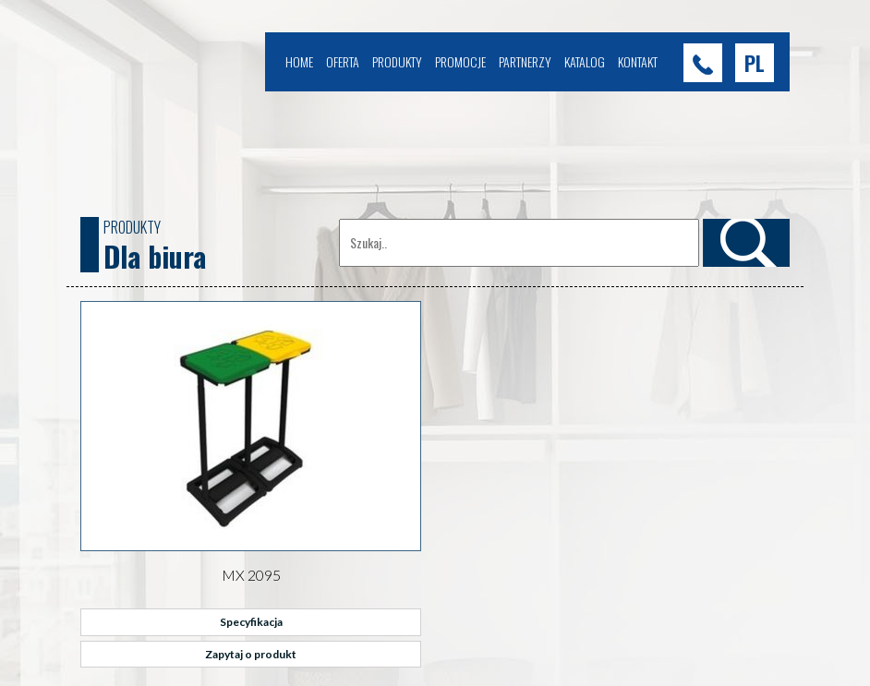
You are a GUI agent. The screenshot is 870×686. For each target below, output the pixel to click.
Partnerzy (525, 61)
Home (299, 61)
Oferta (342, 61)
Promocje (460, 61)
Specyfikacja (251, 622)
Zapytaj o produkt (250, 654)
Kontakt (638, 61)
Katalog (584, 61)
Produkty (397, 61)
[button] (754, 62)
